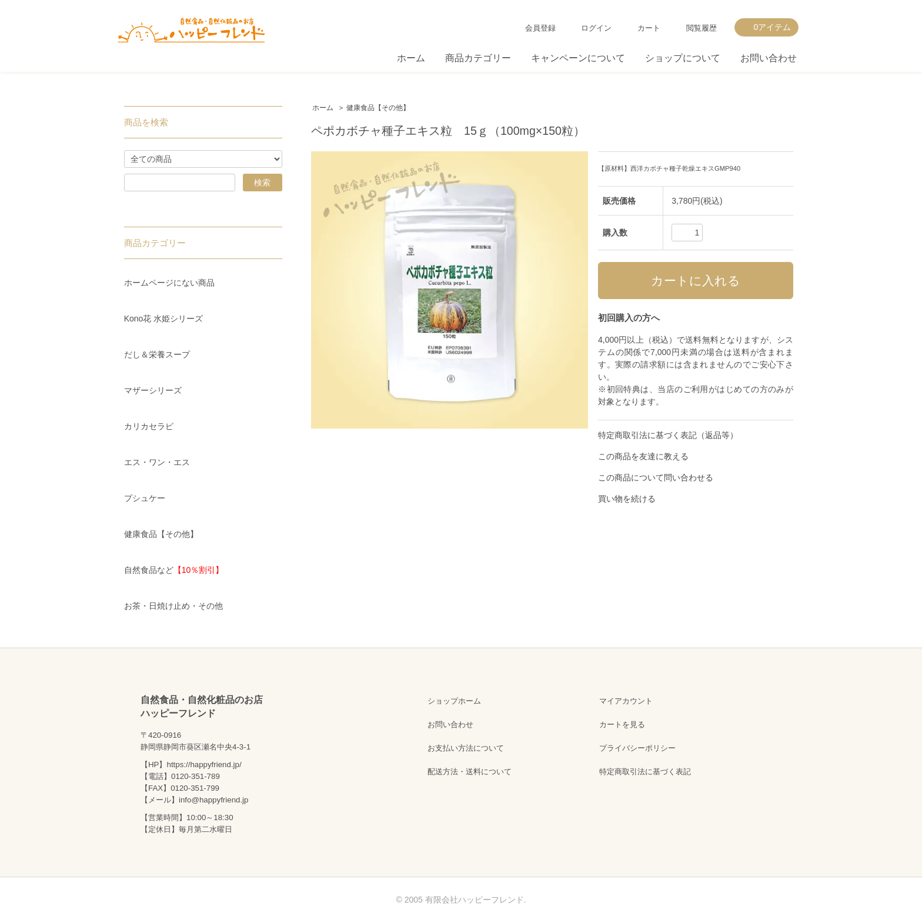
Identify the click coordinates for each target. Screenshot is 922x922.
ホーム (411, 58)
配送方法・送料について (469, 771)
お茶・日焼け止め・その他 (173, 606)
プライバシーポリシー (637, 748)
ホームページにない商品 (169, 282)
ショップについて (682, 58)
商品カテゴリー (478, 58)
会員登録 (540, 28)
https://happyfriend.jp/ (203, 764)
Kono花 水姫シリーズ (163, 318)
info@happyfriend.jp (213, 799)
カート (648, 28)
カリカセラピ (148, 426)
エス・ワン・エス (157, 462)
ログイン (596, 28)
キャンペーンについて (578, 58)
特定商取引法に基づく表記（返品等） (668, 435)
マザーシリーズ (153, 390)
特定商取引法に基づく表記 (645, 771)
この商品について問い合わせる (655, 477)
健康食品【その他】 (378, 108)
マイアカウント (626, 701)
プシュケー (144, 498)
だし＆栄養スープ (157, 354)
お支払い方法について (465, 748)
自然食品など (174, 570)
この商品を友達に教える (643, 456)
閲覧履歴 (701, 28)
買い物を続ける (627, 498)
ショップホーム (454, 701)
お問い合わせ (768, 58)
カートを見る (622, 724)
